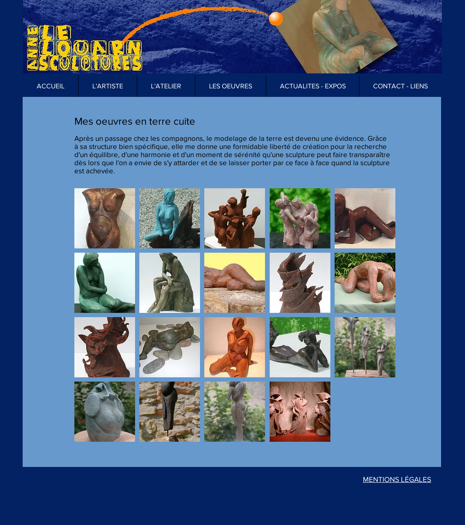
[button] (230, 86)
